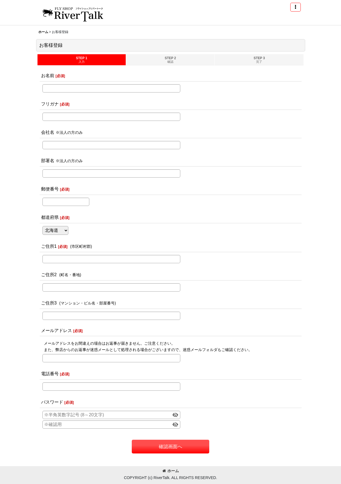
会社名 (47, 132)
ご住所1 (49, 246)
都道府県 (50, 217)
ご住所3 (49, 302)
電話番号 (50, 373)
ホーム (170, 471)
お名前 (47, 75)
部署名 (47, 160)
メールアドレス (56, 330)
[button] (295, 7)
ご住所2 (49, 274)
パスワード (52, 401)
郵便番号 (50, 188)
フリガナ (50, 103)
